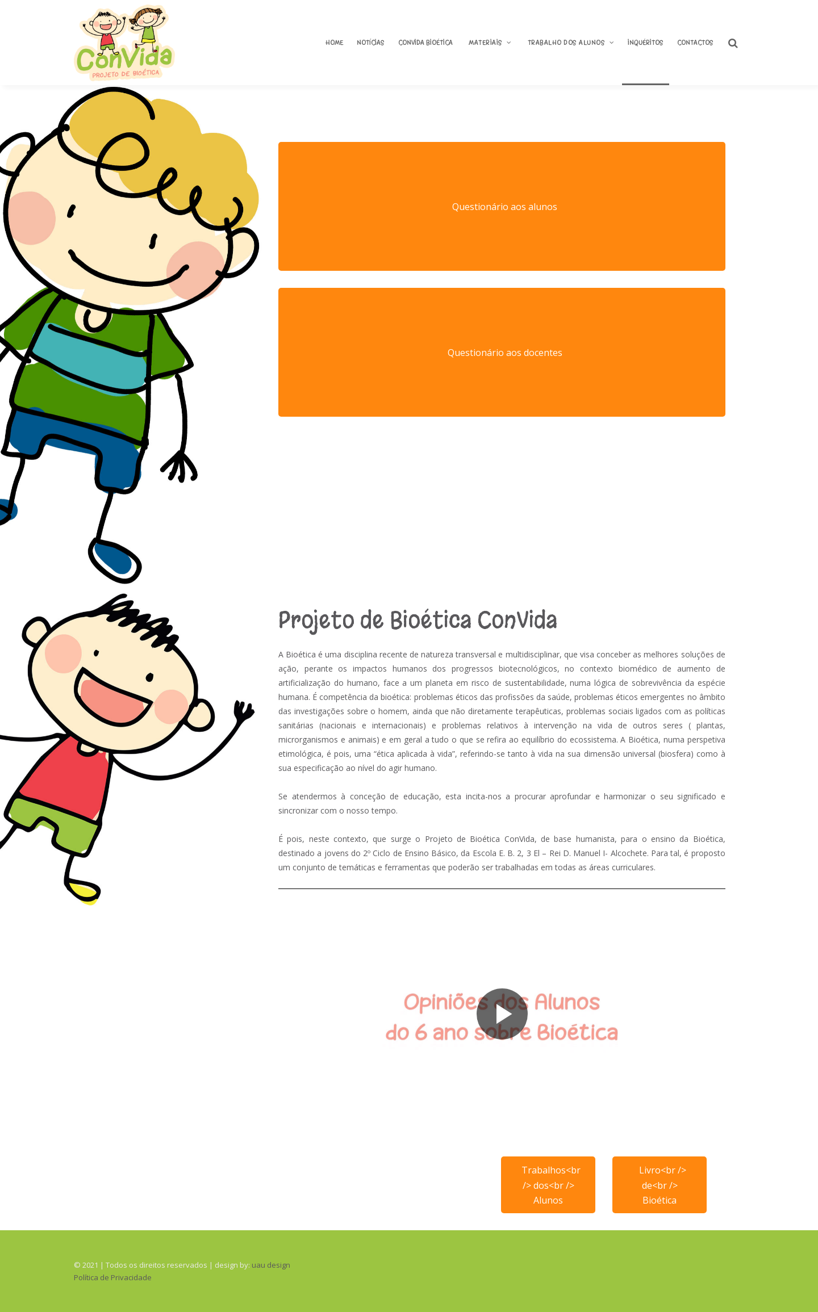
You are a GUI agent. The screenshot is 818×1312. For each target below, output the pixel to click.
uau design (271, 1265)
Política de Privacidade (113, 1277)
